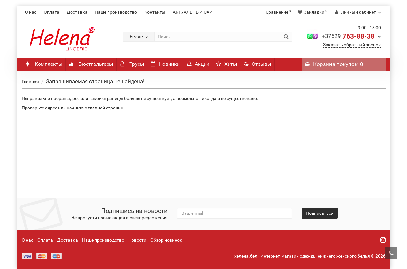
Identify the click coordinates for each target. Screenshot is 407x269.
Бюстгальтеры (91, 64)
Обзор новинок (166, 240)
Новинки (165, 64)
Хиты (226, 64)
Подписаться (320, 213)
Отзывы (257, 64)
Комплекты (43, 64)
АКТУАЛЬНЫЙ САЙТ (194, 12)
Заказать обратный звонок (352, 44)
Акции (197, 64)
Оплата (51, 12)
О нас (30, 12)
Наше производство (116, 12)
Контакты (154, 12)
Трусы (132, 64)
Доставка (77, 12)
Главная (30, 81)
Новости (137, 240)
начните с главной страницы (97, 107)
